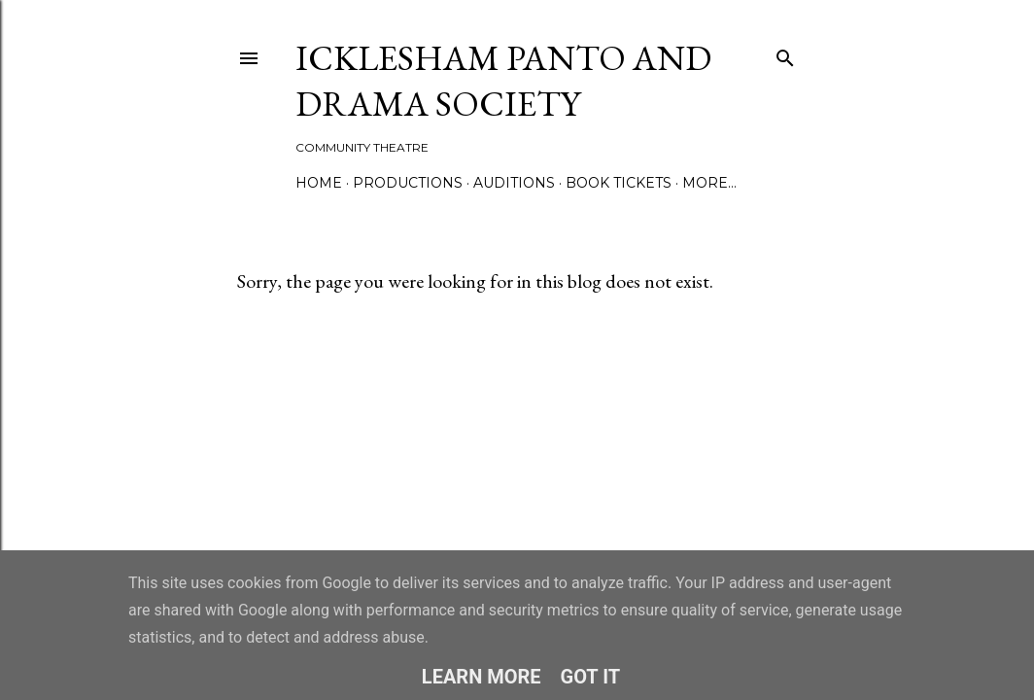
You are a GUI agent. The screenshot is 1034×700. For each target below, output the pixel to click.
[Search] (785, 54)
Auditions (514, 183)
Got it (591, 676)
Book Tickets (619, 183)
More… (709, 183)
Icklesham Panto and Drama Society (503, 80)
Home (318, 183)
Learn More (481, 676)
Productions (408, 183)
